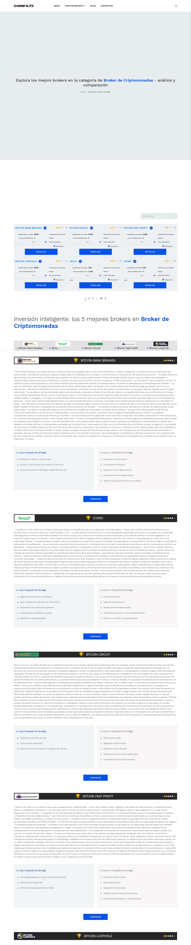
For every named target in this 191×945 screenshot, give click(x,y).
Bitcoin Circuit (79, 228)
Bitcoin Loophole (26, 261)
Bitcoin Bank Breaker (28, 228)
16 (101, 298)
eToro (127, 261)
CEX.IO (73, 261)
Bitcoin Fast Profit (136, 228)
